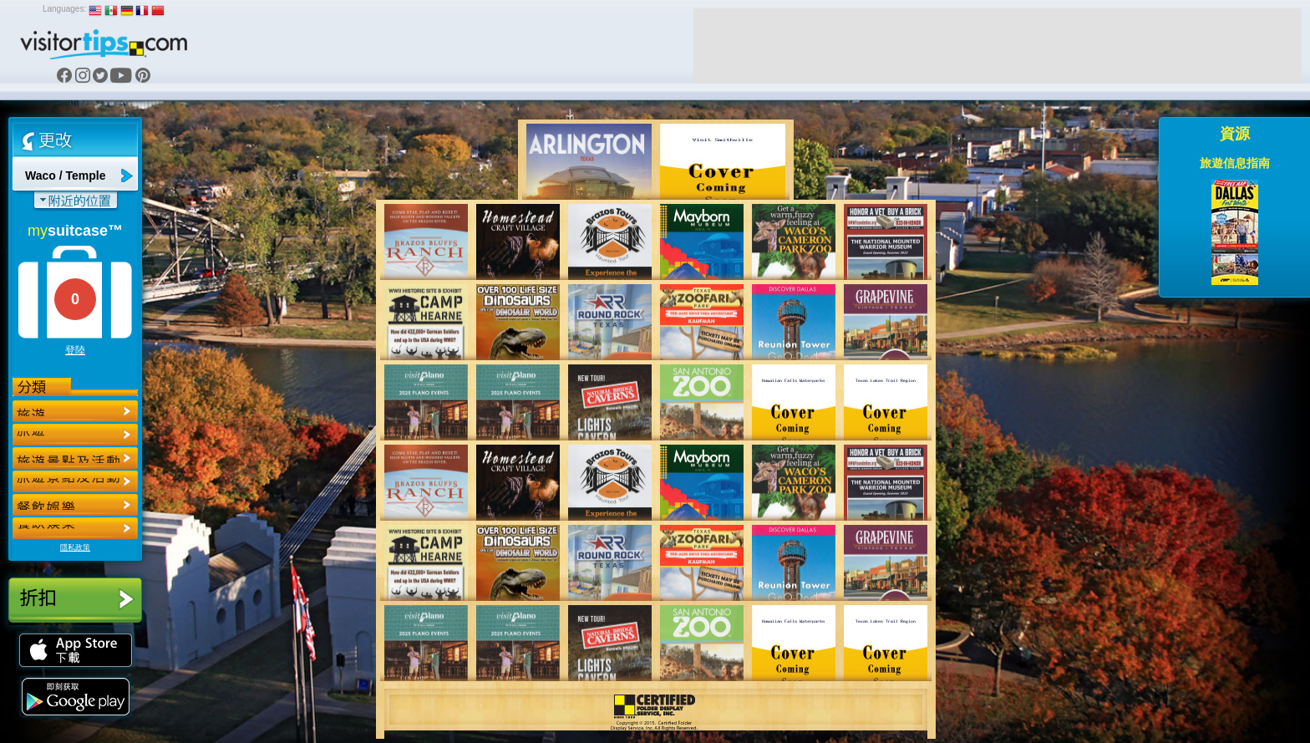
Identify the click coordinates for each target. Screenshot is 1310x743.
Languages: (64, 8)
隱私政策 (75, 547)
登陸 (75, 350)
